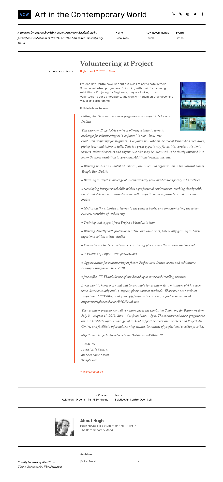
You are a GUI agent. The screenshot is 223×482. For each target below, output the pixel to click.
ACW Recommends (157, 32)
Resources (122, 38)
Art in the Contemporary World (91, 14)
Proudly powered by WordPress (36, 462)
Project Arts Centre (92, 371)
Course (150, 38)
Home (119, 32)
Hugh (83, 71)
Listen (180, 38)
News (112, 71)
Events (180, 32)
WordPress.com (53, 466)
